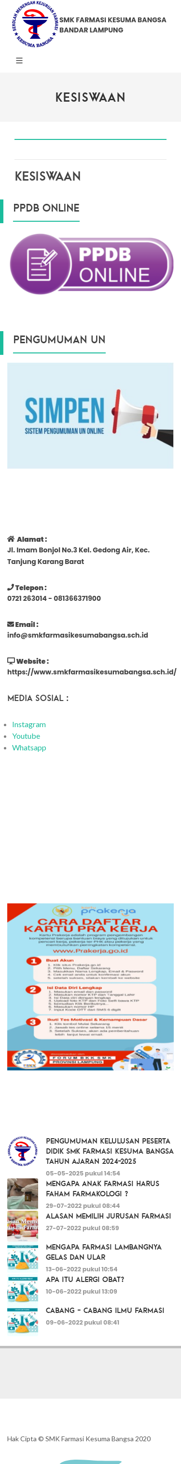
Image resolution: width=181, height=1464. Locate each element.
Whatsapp (29, 747)
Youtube (26, 735)
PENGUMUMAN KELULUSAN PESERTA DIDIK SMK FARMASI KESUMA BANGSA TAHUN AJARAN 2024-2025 (110, 1150)
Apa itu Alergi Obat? (85, 1279)
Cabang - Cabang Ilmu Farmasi (105, 1310)
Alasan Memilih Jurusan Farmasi (108, 1215)
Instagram (29, 724)
